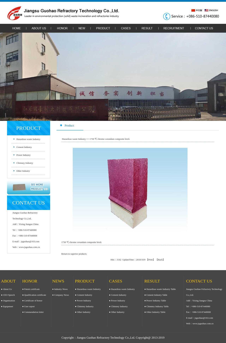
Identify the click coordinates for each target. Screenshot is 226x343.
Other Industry (23, 171)
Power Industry (23, 155)
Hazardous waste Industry (28, 139)
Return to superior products (74, 253)
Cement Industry (24, 147)
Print (150, 259)
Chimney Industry (24, 163)
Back (160, 259)
